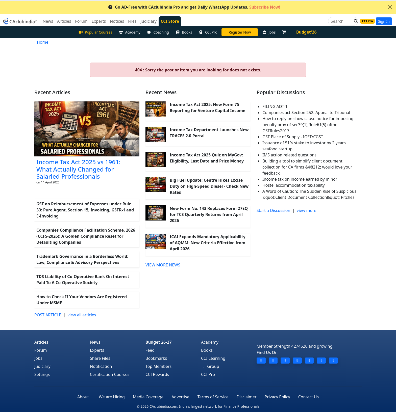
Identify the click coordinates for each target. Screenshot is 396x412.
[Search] (341, 21)
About (83, 397)
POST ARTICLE (47, 315)
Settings (42, 374)
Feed (150, 350)
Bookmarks (156, 358)
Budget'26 (306, 32)
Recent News (161, 92)
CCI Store (170, 21)
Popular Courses (95, 32)
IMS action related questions (289, 155)
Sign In (384, 21)
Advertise (180, 397)
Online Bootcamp (239, 32)
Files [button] (132, 21)
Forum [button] (81, 21)
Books (184, 32)
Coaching (158, 32)
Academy (129, 32)
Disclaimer (247, 397)
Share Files (100, 358)
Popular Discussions (281, 92)
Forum (40, 350)
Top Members (158, 366)
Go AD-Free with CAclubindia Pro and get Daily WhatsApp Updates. (194, 7)
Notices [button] (117, 21)
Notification (101, 366)
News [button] (48, 21)
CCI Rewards (157, 374)
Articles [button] (64, 21)
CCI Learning (213, 358)
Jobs (269, 32)
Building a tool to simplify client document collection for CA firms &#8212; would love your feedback (307, 167)
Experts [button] (99, 21)
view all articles (81, 315)
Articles (41, 342)
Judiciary (42, 366)
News (95, 342)
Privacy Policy (277, 397)
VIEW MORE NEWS (162, 265)
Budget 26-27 (158, 342)
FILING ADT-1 (275, 106)
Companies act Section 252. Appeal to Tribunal (306, 112)
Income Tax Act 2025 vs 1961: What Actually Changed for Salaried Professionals (78, 169)
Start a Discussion (273, 210)
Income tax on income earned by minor (299, 179)
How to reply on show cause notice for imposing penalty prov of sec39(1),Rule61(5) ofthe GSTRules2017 (307, 124)
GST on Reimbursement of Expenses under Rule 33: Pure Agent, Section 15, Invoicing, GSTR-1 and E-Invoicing (85, 210)
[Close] (390, 7)
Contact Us (308, 397)
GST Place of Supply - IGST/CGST (292, 137)
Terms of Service (213, 397)
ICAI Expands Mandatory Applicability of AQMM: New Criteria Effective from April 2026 (207, 243)
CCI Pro (208, 32)
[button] (354, 21)
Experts (97, 350)
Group (210, 366)
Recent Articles (52, 92)
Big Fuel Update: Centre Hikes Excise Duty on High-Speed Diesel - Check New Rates (209, 186)
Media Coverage (148, 397)
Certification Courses (109, 374)
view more (306, 210)
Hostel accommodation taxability (293, 185)
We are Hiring (112, 397)
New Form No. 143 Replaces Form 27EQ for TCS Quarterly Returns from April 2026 (209, 214)
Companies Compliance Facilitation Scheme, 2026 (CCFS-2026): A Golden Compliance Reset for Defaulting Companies (85, 236)
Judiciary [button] (148, 21)
